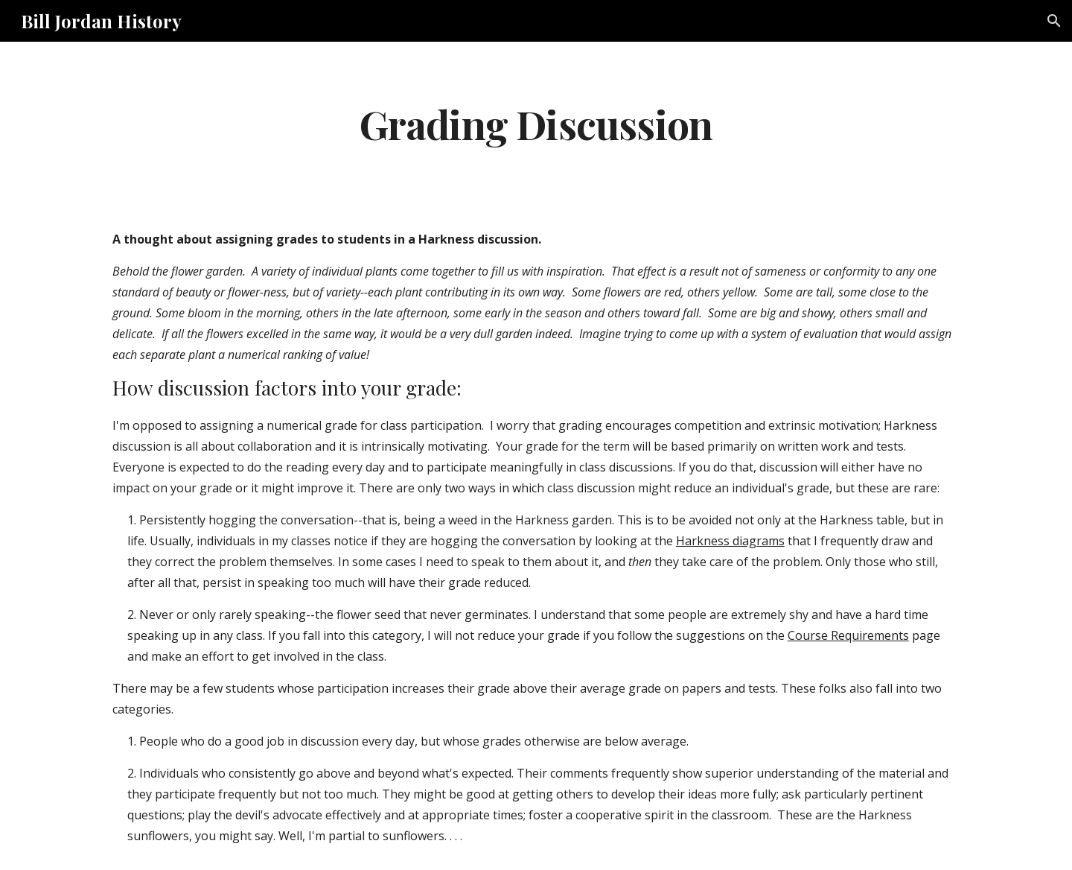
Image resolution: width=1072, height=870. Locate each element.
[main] (536, 123)
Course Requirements (848, 635)
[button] (1054, 21)
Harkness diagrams (730, 541)
